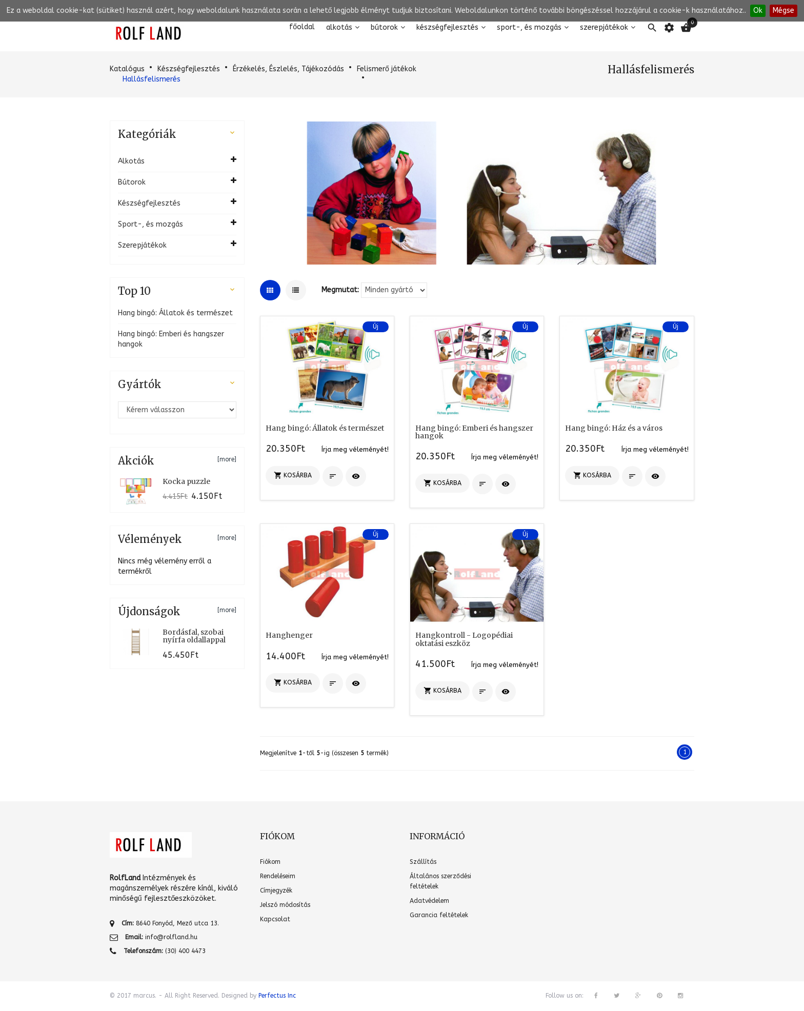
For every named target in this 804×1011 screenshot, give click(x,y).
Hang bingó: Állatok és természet (175, 313)
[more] (226, 459)
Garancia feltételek (439, 915)
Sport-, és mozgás (529, 27)
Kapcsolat (275, 919)
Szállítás (423, 861)
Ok (757, 10)
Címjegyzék (276, 890)
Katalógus (127, 69)
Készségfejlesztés (447, 27)
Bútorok (384, 27)
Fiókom (270, 861)
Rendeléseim (277, 876)
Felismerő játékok (386, 69)
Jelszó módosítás (285, 904)
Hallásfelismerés (151, 79)
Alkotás (339, 27)
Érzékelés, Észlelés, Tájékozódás (288, 69)
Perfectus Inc (277, 995)
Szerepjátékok (604, 27)
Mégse (783, 10)
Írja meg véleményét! (355, 449)
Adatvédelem (429, 900)
